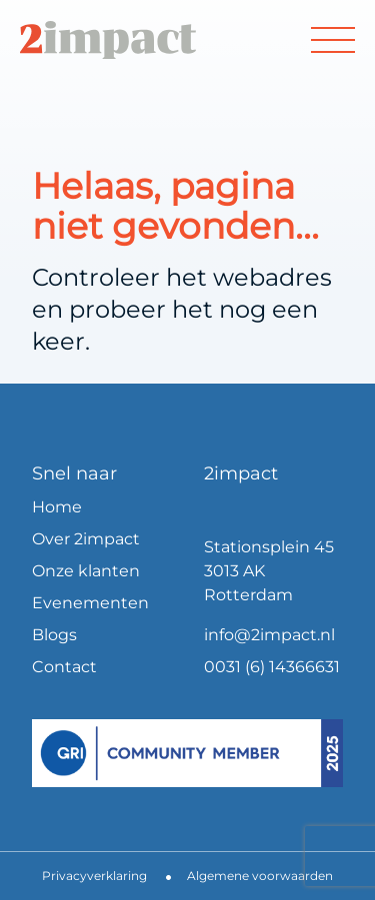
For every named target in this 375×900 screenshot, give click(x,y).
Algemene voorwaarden (260, 875)
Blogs (54, 634)
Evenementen (90, 602)
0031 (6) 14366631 (272, 666)
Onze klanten (86, 570)
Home (57, 506)
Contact (64, 666)
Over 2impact (86, 538)
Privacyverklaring (94, 875)
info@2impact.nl (269, 634)
